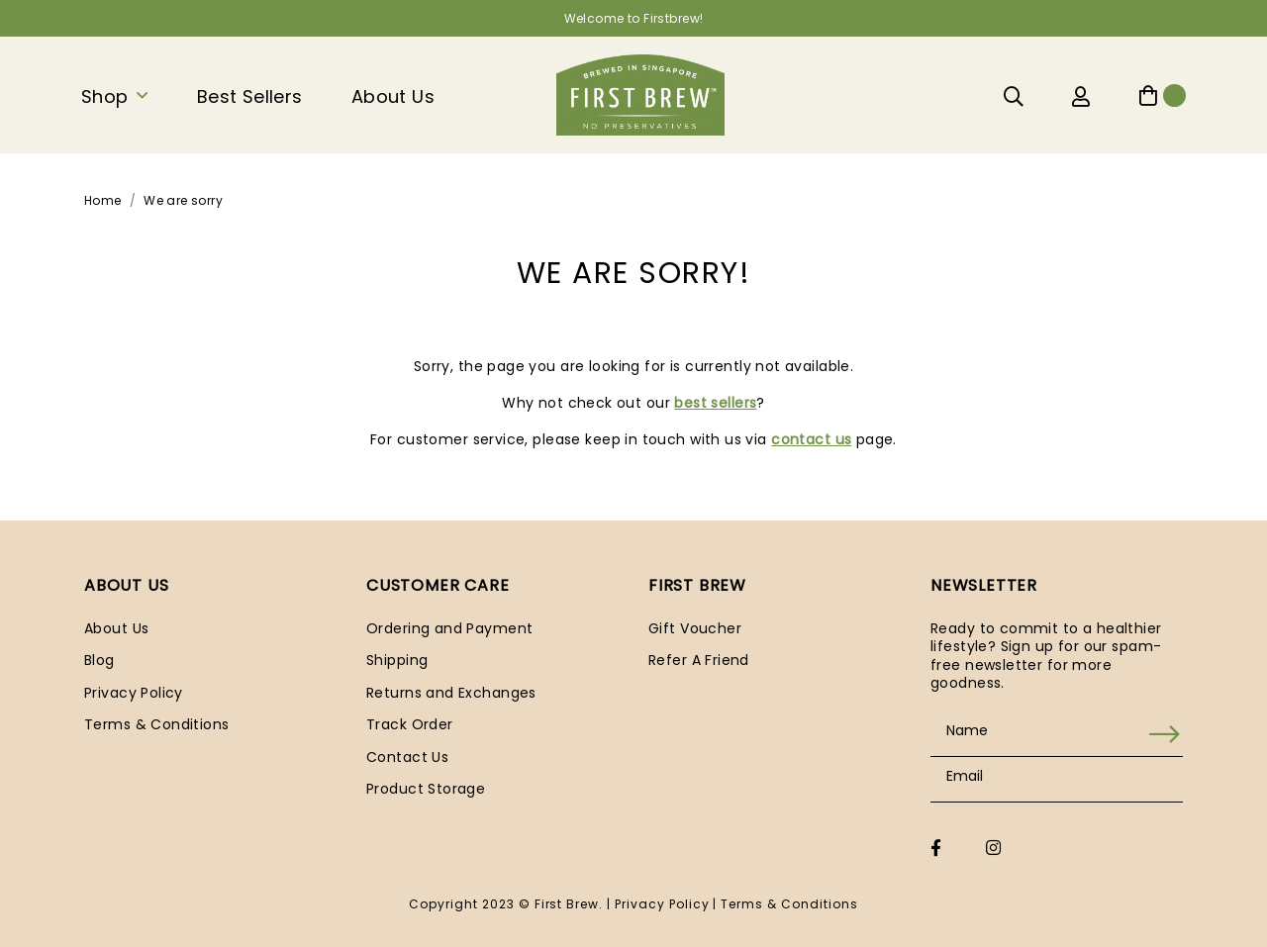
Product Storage (425, 789)
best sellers (715, 403)
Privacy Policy (133, 693)
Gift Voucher (694, 628)
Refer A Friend (698, 660)
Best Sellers (250, 96)
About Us (393, 96)
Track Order (409, 724)
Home (103, 200)
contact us (811, 439)
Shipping (397, 660)
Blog (99, 660)
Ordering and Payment (449, 628)
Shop (105, 96)
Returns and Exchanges (451, 693)
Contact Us (407, 757)
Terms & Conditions (157, 724)
